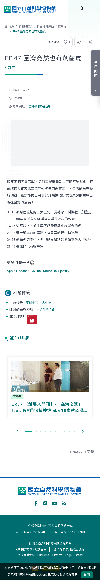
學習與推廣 (25, 26)
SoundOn (50, 271)
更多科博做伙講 (39, 106)
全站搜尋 (81, 8)
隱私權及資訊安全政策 (68, 549)
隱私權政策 (70, 574)
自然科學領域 (45, 310)
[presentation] (18, 431)
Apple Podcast (18, 271)
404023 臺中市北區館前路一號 (50, 525)
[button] (65, 42)
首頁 (11, 26)
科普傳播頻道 (45, 26)
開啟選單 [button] (92, 8)
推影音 (62, 26)
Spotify (63, 271)
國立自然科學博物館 (29, 9)
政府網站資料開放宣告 (31, 549)
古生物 (46, 303)
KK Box (36, 271)
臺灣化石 (32, 303)
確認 (87, 575)
